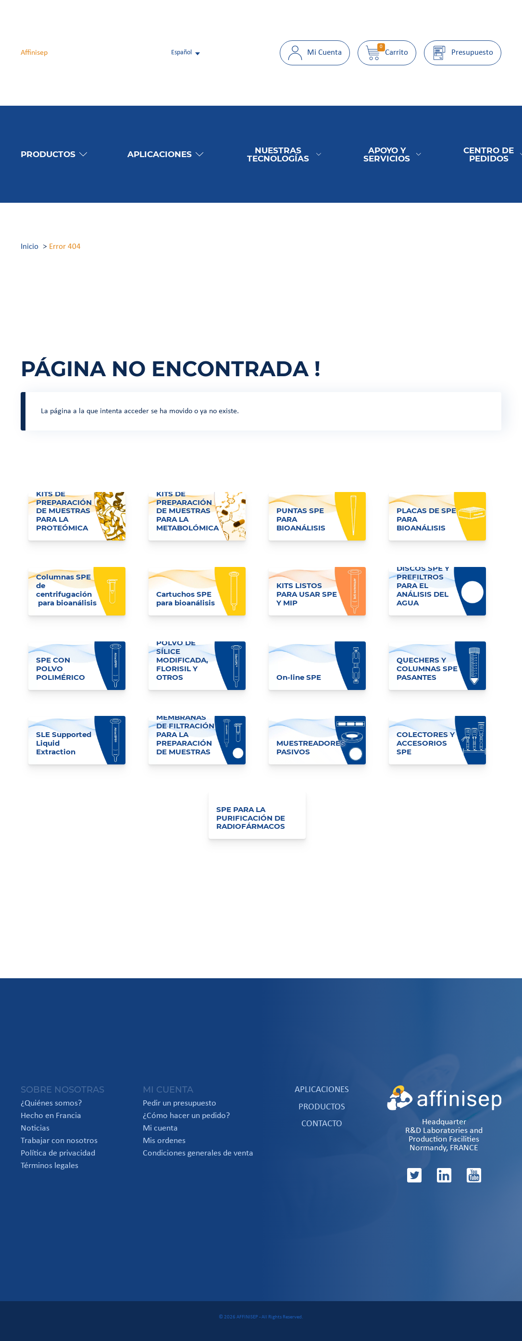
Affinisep (34, 53)
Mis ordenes (164, 1141)
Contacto (321, 1124)
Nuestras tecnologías (284, 154)
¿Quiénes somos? (51, 1103)
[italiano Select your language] (186, 53)
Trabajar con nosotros (59, 1141)
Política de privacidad (58, 1153)
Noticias (35, 1128)
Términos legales (49, 1166)
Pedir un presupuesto (179, 1103)
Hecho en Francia (51, 1116)
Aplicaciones (165, 154)
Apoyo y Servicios (392, 154)
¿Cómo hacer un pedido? (186, 1116)
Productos (54, 154)
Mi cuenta (160, 1128)
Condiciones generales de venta (198, 1153)
